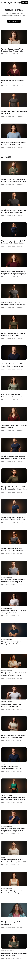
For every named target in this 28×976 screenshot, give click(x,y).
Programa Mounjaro (14, 21)
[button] (2, 2)
